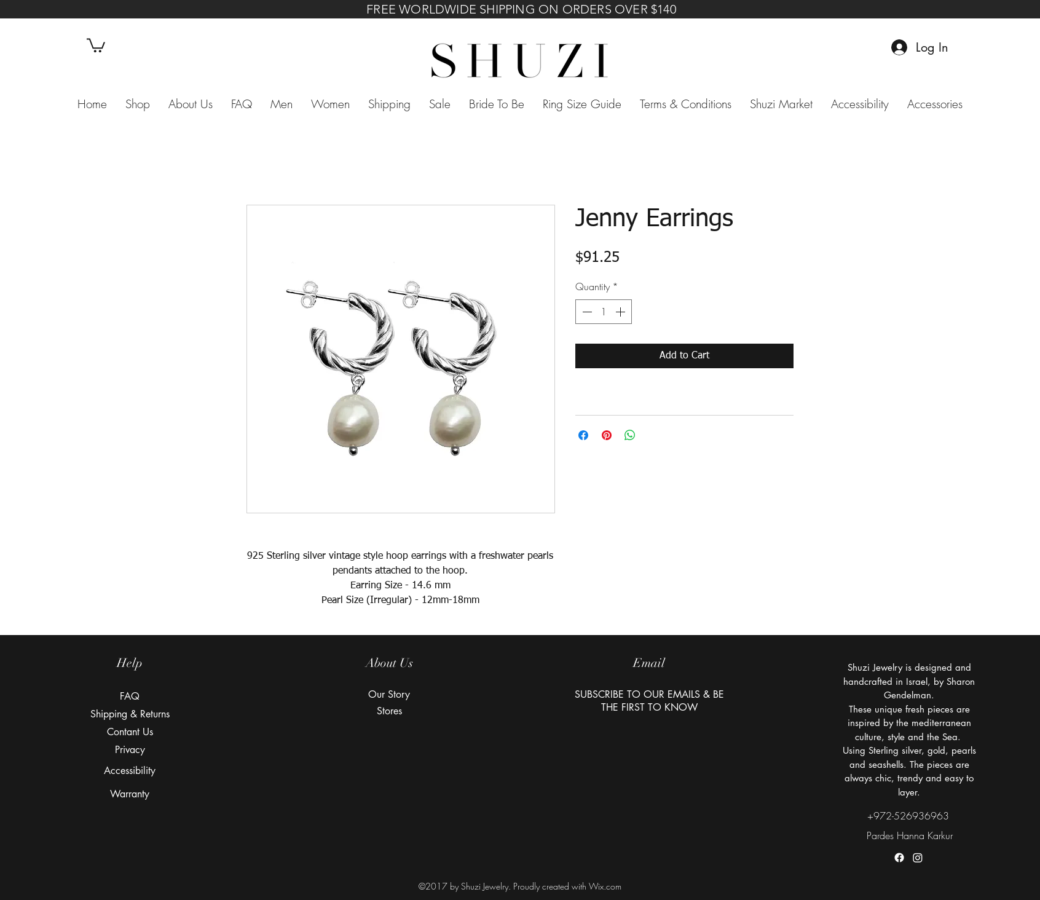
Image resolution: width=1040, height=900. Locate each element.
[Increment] (621, 311)
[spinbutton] (603, 311)
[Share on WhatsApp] (630, 435)
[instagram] (918, 857)
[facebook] (899, 857)
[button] (96, 44)
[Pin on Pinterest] (606, 435)
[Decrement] (585, 311)
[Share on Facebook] (583, 435)
